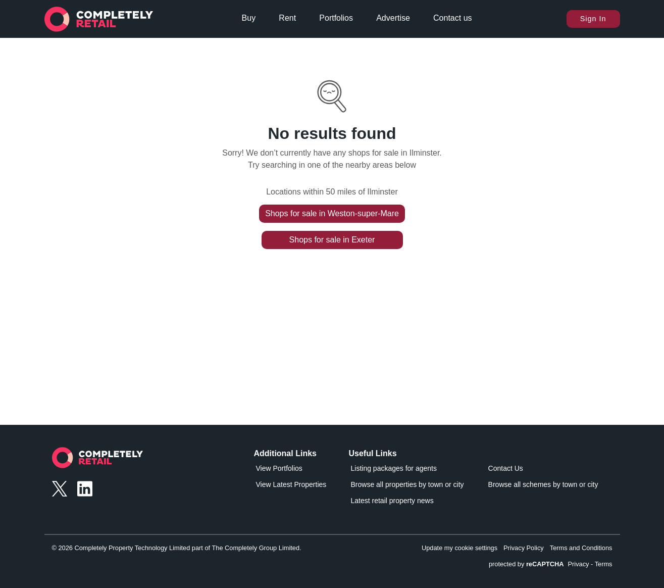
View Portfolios (279, 468)
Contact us (452, 18)
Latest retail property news (392, 501)
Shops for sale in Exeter (332, 239)
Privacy (578, 564)
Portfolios (336, 18)
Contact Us (505, 468)
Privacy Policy (523, 548)
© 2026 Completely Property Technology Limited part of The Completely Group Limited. (176, 548)
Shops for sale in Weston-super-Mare (332, 213)
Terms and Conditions (581, 548)
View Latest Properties (291, 484)
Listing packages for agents (394, 468)
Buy (249, 18)
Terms (603, 564)
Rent (287, 18)
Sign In (593, 19)
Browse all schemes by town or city (543, 484)
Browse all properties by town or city (407, 484)
